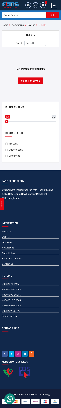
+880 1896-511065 (11, 305)
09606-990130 (9, 316)
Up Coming (12, 155)
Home (5, 25)
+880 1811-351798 (11, 311)
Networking (18, 25)
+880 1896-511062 (11, 289)
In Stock (11, 143)
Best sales (7, 242)
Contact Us (7, 264)
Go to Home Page (30, 81)
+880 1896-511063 (11, 295)
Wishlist (5, 237)
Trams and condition (12, 258)
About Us (6, 231)
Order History (8, 253)
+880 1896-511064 (11, 300)
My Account (8, 247)
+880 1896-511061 (11, 284)
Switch (31, 25)
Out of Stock (14, 149)
